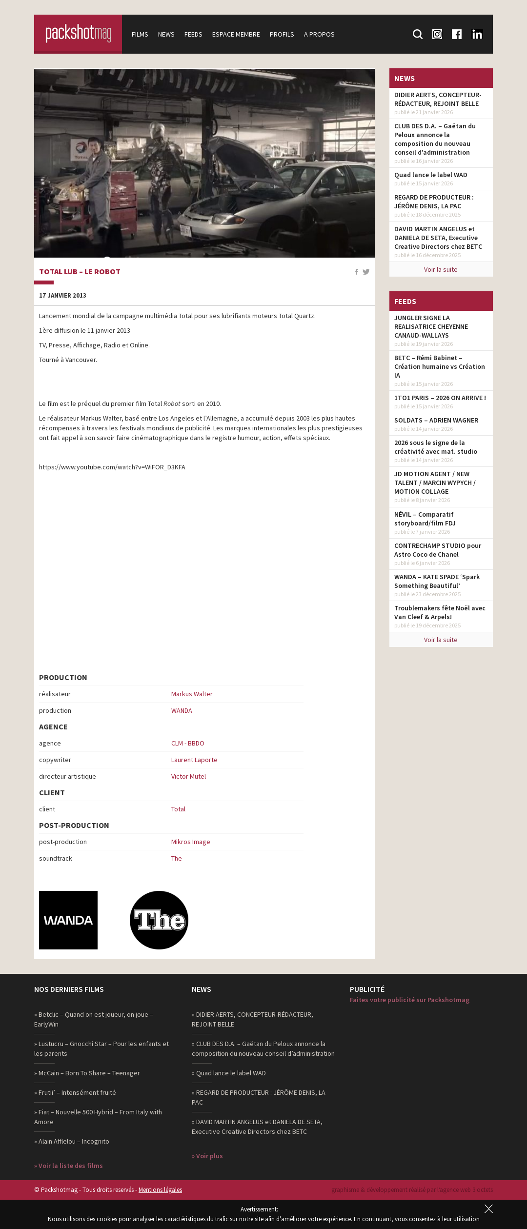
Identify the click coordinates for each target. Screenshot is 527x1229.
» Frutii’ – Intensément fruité (75, 1092)
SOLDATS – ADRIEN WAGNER (436, 420)
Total (178, 809)
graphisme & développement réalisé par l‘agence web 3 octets (412, 1190)
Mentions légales (160, 1190)
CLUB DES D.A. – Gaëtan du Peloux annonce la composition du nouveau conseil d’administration (435, 139)
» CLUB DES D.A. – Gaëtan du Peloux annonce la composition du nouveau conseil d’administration (263, 1048)
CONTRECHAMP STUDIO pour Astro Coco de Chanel (437, 550)
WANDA (181, 710)
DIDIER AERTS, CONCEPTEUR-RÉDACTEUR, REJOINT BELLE (438, 99)
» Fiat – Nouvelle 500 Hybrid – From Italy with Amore (98, 1117)
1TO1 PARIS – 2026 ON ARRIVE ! (440, 397)
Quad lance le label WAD (430, 174)
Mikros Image (190, 841)
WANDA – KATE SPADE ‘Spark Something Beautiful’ (437, 581)
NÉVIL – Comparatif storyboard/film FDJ (425, 518)
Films (140, 34)
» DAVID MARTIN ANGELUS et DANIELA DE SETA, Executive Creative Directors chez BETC (257, 1126)
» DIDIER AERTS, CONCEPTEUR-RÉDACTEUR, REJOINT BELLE (252, 1019)
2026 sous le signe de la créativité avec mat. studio (435, 447)
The (176, 858)
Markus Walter (192, 693)
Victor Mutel (188, 776)
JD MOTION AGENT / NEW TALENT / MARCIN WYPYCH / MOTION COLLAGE (435, 482)
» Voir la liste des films (68, 1165)
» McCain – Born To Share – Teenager (87, 1072)
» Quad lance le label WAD (229, 1072)
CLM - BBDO (187, 743)
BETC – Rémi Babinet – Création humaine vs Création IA (439, 366)
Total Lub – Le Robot (80, 271)
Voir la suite (441, 269)
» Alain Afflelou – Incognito (71, 1141)
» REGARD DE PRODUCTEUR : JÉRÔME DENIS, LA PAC (258, 1097)
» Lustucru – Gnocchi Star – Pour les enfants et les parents (101, 1048)
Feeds (193, 34)
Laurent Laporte (194, 759)
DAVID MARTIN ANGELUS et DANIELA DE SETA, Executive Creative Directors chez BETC (438, 237)
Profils (282, 34)
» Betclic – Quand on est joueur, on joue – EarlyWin (93, 1019)
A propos (319, 34)
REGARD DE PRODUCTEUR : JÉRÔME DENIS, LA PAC (434, 201)
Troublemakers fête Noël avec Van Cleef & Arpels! (440, 612)
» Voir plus (207, 1155)
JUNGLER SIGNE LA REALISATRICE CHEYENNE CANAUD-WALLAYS (431, 326)
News (166, 34)
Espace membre (236, 34)
